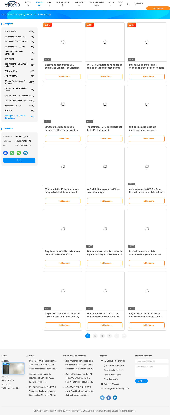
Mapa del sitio (7, 380)
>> (124, 336)
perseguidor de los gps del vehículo (19, 117)
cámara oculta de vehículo (19, 95)
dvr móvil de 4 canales (19, 46)
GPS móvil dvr (19, 71)
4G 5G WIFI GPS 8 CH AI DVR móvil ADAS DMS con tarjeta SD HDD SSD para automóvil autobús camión (79, 391)
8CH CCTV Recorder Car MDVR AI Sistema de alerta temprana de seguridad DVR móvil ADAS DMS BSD (42, 391)
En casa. (5, 361)
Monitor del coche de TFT (19, 100)
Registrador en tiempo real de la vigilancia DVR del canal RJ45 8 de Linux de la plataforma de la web (79, 365)
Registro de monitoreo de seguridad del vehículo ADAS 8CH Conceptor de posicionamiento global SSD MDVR (41, 378)
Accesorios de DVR (19, 105)
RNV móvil (19, 58)
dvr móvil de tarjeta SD (19, 36)
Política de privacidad (10, 388)
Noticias (5, 376)
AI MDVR (19, 110)
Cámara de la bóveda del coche (19, 89)
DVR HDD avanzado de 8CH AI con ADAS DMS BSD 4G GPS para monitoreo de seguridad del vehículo (79, 378)
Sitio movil (5, 384)
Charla (19, 160)
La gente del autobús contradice (19, 52)
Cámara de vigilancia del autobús (19, 82)
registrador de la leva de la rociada (19, 65)
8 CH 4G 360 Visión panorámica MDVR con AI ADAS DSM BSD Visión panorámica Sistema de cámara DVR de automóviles (42, 365)
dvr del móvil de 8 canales (19, 41)
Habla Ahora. (158, 8)
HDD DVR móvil (19, 76)
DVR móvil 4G (19, 31)
